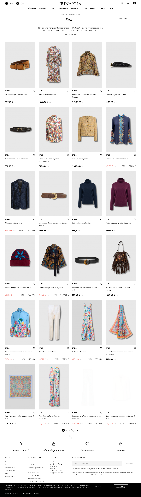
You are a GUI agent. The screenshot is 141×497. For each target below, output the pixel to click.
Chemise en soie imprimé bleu (117, 158)
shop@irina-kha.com (56, 473)
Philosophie (9, 462)
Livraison (30, 462)
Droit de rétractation (34, 479)
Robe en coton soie (79, 351)
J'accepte (120, 487)
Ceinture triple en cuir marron (16, 158)
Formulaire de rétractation (35, 481)
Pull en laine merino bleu (81, 223)
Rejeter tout (98, 486)
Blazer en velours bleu (13, 223)
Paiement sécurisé (33, 473)
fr (6, 3)
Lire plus (70, 34)
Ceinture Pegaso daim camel (16, 94)
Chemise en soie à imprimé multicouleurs (49, 160)
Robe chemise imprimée (47, 94)
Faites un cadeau (10, 476)
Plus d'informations (11, 493)
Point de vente (10, 471)
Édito (6, 473)
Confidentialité (32, 465)
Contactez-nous (10, 468)
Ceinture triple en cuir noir (116, 94)
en (11, 3)
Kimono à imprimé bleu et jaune (51, 287)
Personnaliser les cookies (30, 493)
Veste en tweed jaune (80, 158)
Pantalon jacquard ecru (47, 351)
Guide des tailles (33, 476)
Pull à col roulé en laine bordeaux (118, 223)
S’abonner (129, 463)
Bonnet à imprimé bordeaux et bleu (18, 287)
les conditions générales (89, 469)
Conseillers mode (11, 465)
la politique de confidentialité (109, 469)
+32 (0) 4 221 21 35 (56, 471)
